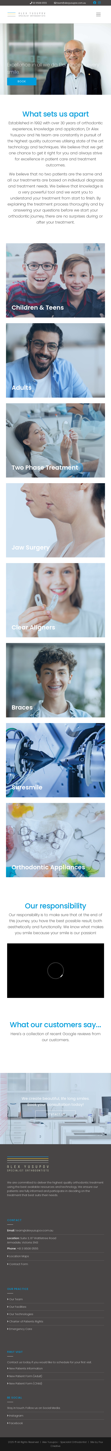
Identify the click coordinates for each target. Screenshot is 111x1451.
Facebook (15, 1423)
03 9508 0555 (40, 3)
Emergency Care (19, 1329)
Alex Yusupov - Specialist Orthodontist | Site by (70, 1442)
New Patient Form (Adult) (24, 1376)
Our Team (15, 1299)
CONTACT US (55, 1114)
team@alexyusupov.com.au (71, 3)
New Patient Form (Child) (24, 1383)
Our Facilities (16, 1307)
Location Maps (18, 1256)
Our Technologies (20, 1314)
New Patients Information (25, 1368)
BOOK (22, 81)
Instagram (15, 1416)
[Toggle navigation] (98, 14)
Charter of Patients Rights (25, 1321)
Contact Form (17, 1264)
